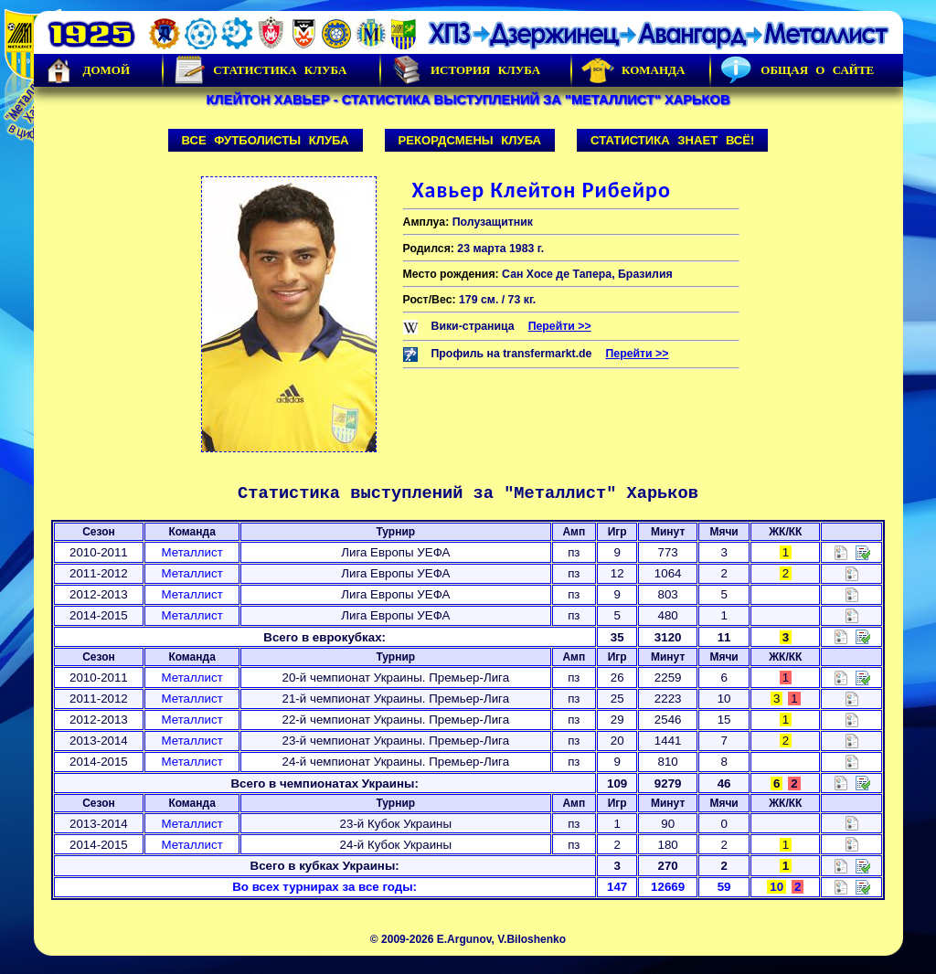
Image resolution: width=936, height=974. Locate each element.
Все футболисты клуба (265, 140)
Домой (87, 70)
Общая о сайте (797, 70)
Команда (633, 70)
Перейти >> (559, 326)
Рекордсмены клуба (470, 140)
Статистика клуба (259, 70)
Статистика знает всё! (672, 140)
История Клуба (465, 70)
